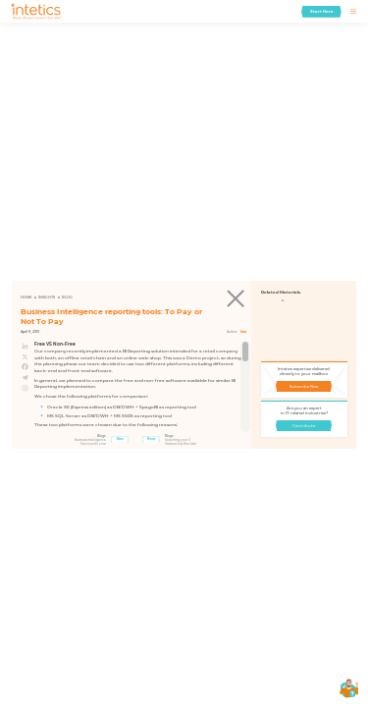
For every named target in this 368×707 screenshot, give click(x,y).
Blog (67, 297)
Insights (46, 297)
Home (26, 297)
